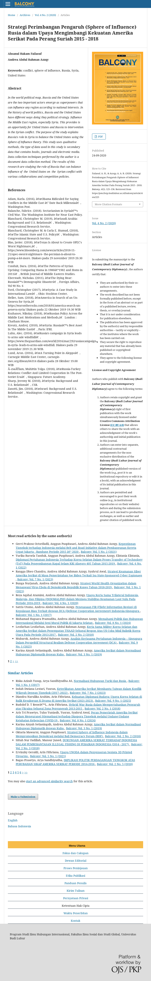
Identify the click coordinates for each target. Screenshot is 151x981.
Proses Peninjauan (76, 868)
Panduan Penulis (75, 883)
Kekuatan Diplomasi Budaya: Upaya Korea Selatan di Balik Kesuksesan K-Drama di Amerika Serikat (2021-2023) (79, 698)
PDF (100, 136)
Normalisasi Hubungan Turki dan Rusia (100, 681)
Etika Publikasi (75, 875)
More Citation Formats (108, 204)
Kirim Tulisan (76, 891)
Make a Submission (23, 796)
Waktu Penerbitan (76, 913)
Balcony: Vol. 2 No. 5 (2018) (115, 764)
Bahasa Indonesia (19, 826)
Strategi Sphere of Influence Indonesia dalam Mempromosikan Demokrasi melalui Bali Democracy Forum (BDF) (72, 734)
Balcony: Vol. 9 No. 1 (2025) (113, 700)
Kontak (75, 921)
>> (16, 661)
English (12, 820)
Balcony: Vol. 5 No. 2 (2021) (99, 552)
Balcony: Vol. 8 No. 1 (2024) (113, 623)
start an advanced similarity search (49, 781)
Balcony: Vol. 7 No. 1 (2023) (35, 579)
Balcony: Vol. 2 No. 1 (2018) (102, 708)
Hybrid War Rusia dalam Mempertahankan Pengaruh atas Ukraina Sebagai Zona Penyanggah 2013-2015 (78, 706)
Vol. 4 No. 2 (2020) (45, 15)
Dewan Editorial (75, 860)
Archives (25, 15)
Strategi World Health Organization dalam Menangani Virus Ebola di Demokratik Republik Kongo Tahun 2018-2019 (76, 585)
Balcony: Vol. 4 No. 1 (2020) (60, 603)
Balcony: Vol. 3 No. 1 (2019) (84, 654)
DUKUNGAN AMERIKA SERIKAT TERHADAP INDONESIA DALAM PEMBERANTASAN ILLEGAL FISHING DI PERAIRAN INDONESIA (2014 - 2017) (76, 742)
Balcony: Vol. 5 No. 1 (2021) (48, 756)
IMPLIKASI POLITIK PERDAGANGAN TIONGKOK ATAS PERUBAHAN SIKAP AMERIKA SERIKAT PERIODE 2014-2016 (75, 762)
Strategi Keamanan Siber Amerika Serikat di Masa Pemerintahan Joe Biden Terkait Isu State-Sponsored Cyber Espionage (79, 573)
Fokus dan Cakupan (75, 853)
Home (11, 15)
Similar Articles (20, 673)
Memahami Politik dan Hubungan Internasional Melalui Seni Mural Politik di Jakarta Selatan (79, 621)
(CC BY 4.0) (117, 425)
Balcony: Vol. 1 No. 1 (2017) (34, 615)
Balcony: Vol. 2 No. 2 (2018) (76, 634)
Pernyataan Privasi (75, 898)
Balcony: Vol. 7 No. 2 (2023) (88, 693)
